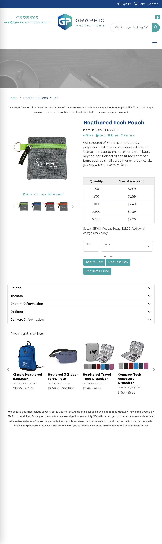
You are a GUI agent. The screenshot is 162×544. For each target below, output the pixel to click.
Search (20, 490)
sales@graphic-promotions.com (27, 22)
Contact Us (23, 483)
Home (20, 468)
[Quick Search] (131, 27)
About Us (22, 475)
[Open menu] (154, 43)
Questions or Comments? (35, 512)
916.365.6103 (27, 18)
